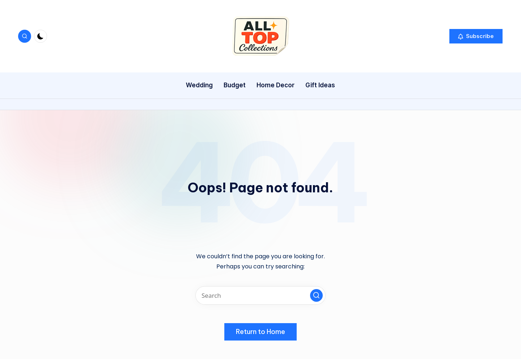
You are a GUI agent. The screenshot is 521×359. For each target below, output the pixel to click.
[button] (476, 36)
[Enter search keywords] (260, 295)
